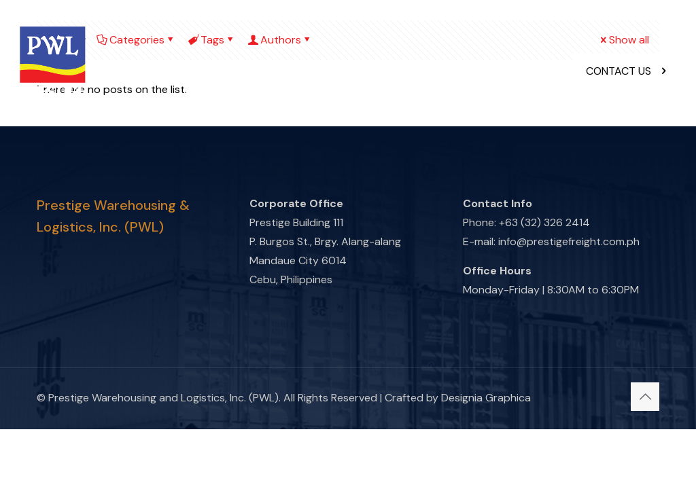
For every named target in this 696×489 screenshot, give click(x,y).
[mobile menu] (533, 71)
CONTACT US (627, 71)
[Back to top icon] (645, 396)
